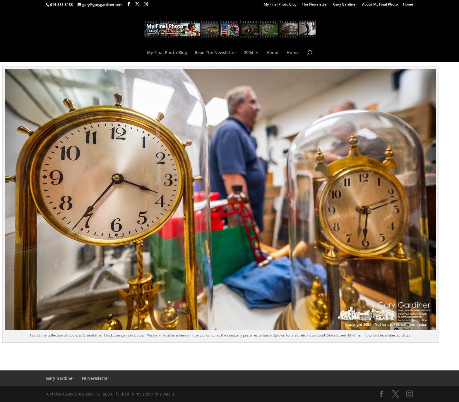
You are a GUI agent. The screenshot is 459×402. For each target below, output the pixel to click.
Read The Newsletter (215, 53)
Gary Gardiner (345, 5)
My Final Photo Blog (280, 5)
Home (408, 5)
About (273, 53)
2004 (248, 53)
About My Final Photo (380, 5)
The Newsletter (315, 5)
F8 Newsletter (95, 378)
